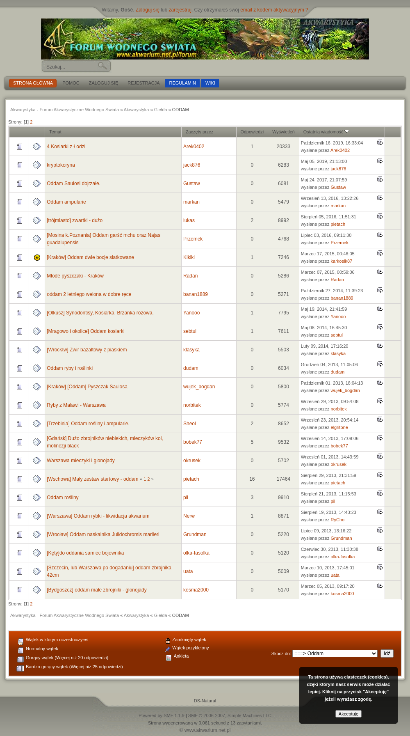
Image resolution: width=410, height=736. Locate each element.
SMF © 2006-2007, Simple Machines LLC (229, 715)
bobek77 (192, 442)
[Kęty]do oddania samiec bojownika (85, 553)
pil (185, 497)
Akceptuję (348, 713)
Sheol (189, 423)
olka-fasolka (196, 553)
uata (188, 571)
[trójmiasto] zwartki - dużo (74, 220)
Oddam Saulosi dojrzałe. (73, 183)
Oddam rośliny (62, 497)
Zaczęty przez (199, 131)
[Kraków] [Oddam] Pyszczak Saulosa (87, 387)
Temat (55, 131)
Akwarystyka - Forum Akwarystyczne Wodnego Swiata (64, 109)
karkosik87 (342, 261)
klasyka (191, 350)
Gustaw (191, 183)
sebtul (189, 331)
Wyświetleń (283, 131)
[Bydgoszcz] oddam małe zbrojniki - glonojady (96, 590)
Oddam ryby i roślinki (70, 368)
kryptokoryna (61, 165)
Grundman (195, 534)
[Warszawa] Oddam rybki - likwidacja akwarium (98, 516)
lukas (189, 220)
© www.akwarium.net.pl (205, 730)
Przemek (193, 239)
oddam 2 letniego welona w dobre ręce (89, 294)
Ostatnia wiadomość (326, 131)
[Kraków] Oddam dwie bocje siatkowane (90, 257)
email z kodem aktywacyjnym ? (274, 10)
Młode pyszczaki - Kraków (75, 276)
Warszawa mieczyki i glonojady (81, 460)
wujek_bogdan (199, 387)
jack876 (191, 165)
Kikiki (189, 257)
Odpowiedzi (252, 131)
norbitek (192, 405)
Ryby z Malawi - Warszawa (76, 405)
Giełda (160, 109)
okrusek (191, 460)
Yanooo (191, 313)
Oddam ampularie (66, 202)
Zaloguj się (147, 10)
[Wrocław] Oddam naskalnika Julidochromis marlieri (103, 534)
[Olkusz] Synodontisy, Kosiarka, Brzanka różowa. (100, 313)
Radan (190, 276)
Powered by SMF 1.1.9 (161, 715)
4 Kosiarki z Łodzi (66, 146)
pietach (338, 224)
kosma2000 (196, 590)
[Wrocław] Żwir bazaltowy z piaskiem (87, 350)
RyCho (338, 519)
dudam (190, 368)
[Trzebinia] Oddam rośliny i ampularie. (88, 423)
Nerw (189, 516)
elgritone (339, 427)
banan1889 (195, 294)
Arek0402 (193, 146)
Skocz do (280, 653)
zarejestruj (180, 10)
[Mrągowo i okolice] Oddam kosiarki (85, 331)
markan (191, 202)
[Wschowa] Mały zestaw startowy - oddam (92, 479)
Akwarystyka (136, 109)
